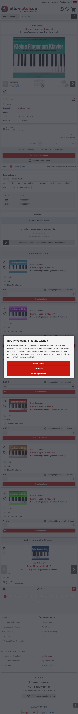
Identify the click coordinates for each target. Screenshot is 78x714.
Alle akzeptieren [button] (38, 363)
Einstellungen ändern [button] (38, 374)
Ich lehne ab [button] (39, 368)
